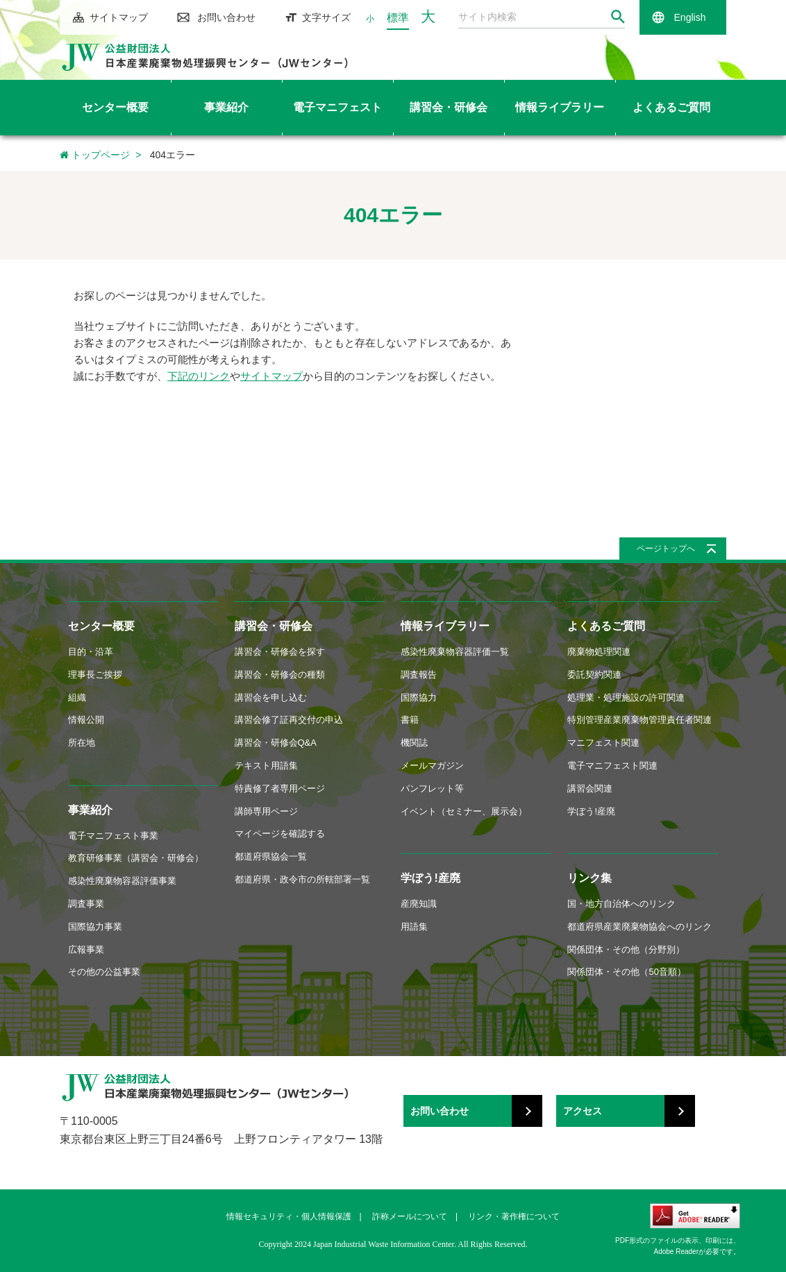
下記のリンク (198, 376)
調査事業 (86, 903)
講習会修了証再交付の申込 (289, 719)
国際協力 (419, 697)
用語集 (414, 926)
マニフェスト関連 (603, 742)
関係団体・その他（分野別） (626, 949)
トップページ (95, 154)
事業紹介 (90, 810)
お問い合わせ (226, 17)
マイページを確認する (280, 833)
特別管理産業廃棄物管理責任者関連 (639, 719)
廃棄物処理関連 (598, 651)
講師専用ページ (266, 811)
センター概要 (101, 626)
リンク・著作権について (514, 1216)
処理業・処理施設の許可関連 (626, 697)
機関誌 (414, 742)
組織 (77, 697)
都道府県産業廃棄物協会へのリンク (639, 926)
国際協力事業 (95, 926)
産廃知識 (419, 903)
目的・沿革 (90, 651)
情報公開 (86, 719)
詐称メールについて (409, 1216)
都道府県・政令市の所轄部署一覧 (302, 879)
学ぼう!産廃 (430, 878)
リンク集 (589, 878)
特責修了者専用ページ (280, 788)
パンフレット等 (432, 788)
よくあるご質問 (606, 626)
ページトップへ (666, 548)
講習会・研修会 (273, 626)
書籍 (410, 719)
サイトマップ (119, 17)
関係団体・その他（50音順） (626, 971)
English (690, 17)
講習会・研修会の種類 (280, 674)
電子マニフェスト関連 (612, 765)
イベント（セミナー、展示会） (464, 811)
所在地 (81, 742)
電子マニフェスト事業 (113, 835)
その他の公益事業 (104, 971)
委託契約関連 (594, 674)
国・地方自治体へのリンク (621, 903)
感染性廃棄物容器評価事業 (122, 881)
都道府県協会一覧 (271, 856)
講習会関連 (589, 788)
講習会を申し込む (271, 697)
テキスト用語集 (266, 765)
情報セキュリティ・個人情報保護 (288, 1216)
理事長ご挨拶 (95, 674)
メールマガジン (432, 765)
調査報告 (419, 674)
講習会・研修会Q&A (276, 742)
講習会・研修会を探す (280, 651)
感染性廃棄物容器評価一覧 (455, 651)
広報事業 (86, 949)
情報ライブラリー (445, 626)
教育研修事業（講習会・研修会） (135, 858)
